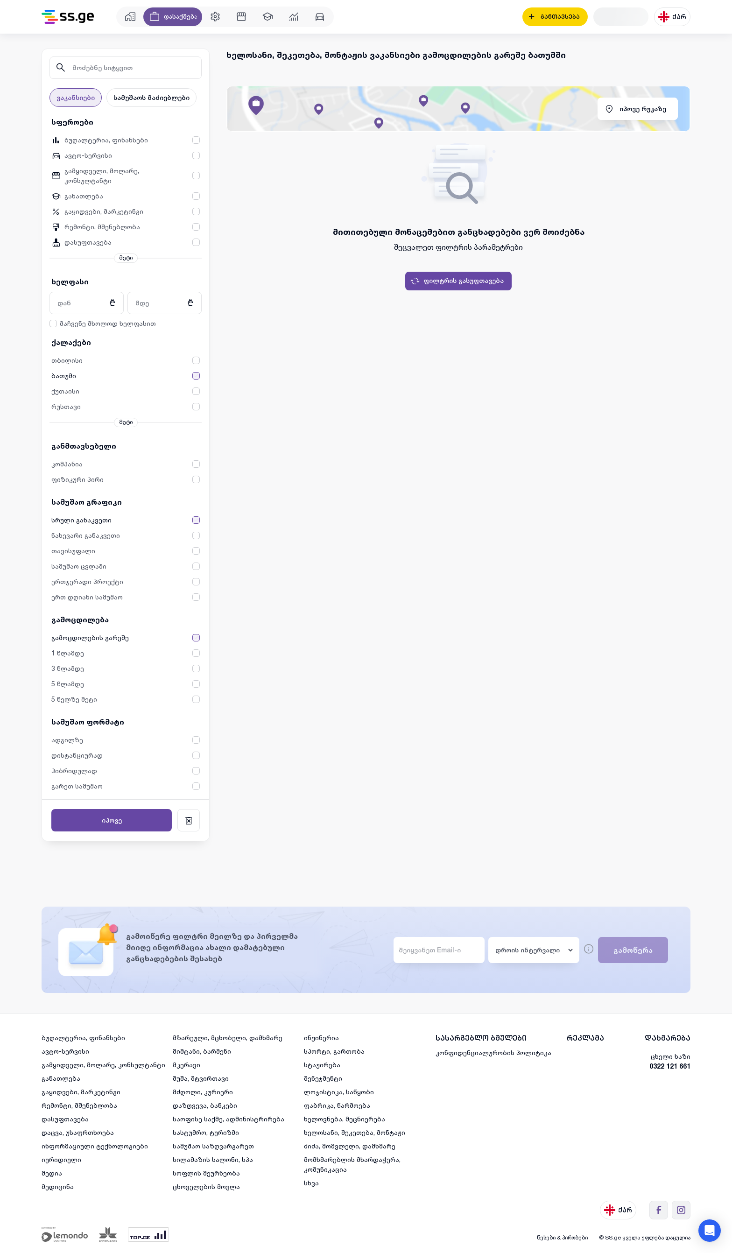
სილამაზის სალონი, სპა (213, 1159)
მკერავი (186, 1065)
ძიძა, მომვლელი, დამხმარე (349, 1146)
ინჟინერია (321, 1038)
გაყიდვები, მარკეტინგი (81, 1092)
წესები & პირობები (562, 1237)
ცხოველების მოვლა (206, 1186)
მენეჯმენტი (323, 1078)
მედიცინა (58, 1186)
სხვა (311, 1183)
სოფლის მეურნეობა (206, 1173)
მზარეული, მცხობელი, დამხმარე (227, 1038)
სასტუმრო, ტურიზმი (206, 1132)
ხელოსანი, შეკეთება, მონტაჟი (354, 1132)
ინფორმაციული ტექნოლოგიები (95, 1146)
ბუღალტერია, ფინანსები (83, 1038)
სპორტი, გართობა (334, 1051)
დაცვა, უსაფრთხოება (78, 1132)
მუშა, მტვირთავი (201, 1078)
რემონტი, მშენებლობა (79, 1105)
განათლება (61, 1078)
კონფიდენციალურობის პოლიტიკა (493, 1052)
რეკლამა (585, 1038)
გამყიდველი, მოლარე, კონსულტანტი (103, 1065)
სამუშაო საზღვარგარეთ (213, 1146)
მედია (52, 1173)
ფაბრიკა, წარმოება (337, 1105)
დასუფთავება (65, 1119)
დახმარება (667, 1038)
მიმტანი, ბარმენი (202, 1051)
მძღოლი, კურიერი (203, 1092)
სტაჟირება (322, 1065)
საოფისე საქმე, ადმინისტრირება (228, 1119)
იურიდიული (61, 1159)
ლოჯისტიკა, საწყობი (339, 1092)
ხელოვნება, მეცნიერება (344, 1119)
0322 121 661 (669, 1066)
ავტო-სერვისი (65, 1051)
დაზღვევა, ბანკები (205, 1105)
